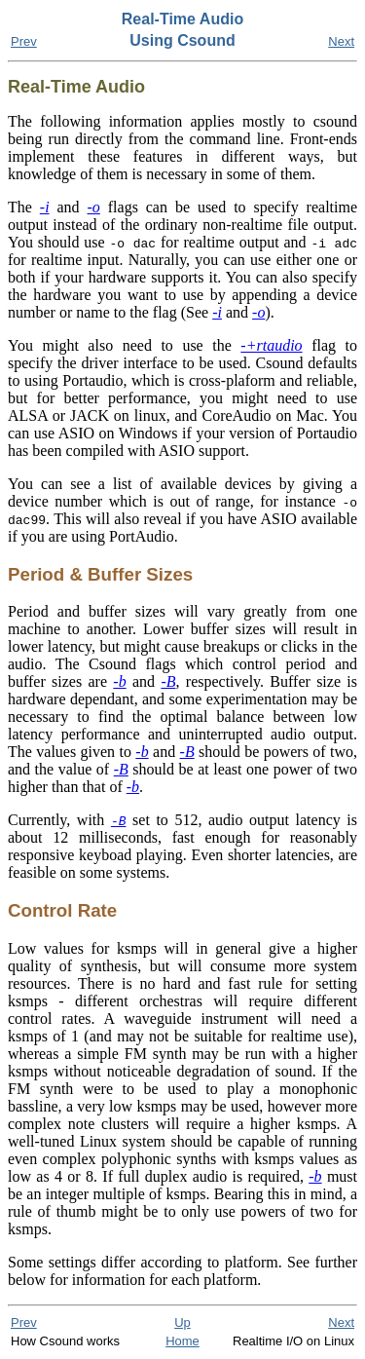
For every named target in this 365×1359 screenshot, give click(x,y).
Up (182, 1322)
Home (182, 1341)
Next (341, 41)
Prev (24, 41)
